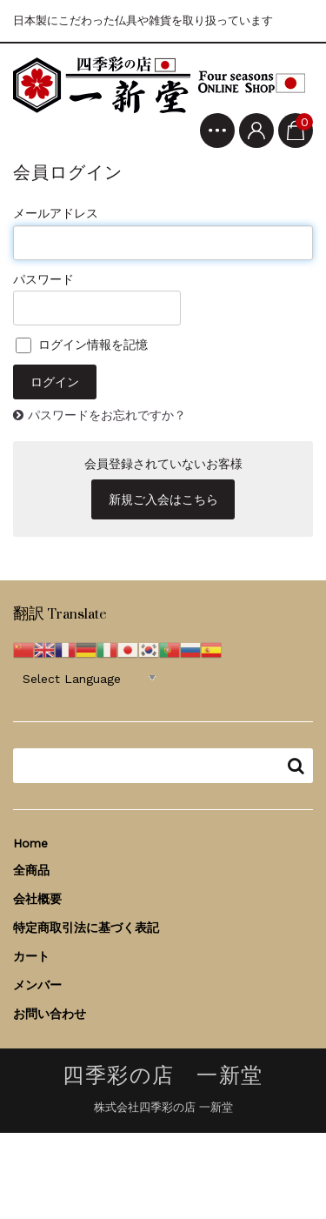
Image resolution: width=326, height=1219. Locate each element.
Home (30, 843)
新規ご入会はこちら (163, 499)
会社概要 (37, 899)
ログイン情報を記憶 (82, 345)
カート (31, 956)
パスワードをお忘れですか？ (107, 415)
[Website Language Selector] (89, 677)
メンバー (37, 985)
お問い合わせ (49, 1014)
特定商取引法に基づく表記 (86, 927)
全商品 (31, 870)
